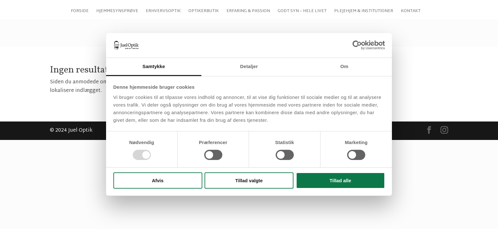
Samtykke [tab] (154, 66)
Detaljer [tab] (249, 66)
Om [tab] (344, 66)
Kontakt (411, 36)
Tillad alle (340, 180)
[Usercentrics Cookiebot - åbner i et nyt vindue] (357, 45)
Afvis (158, 180)
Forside (80, 36)
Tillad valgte (249, 180)
